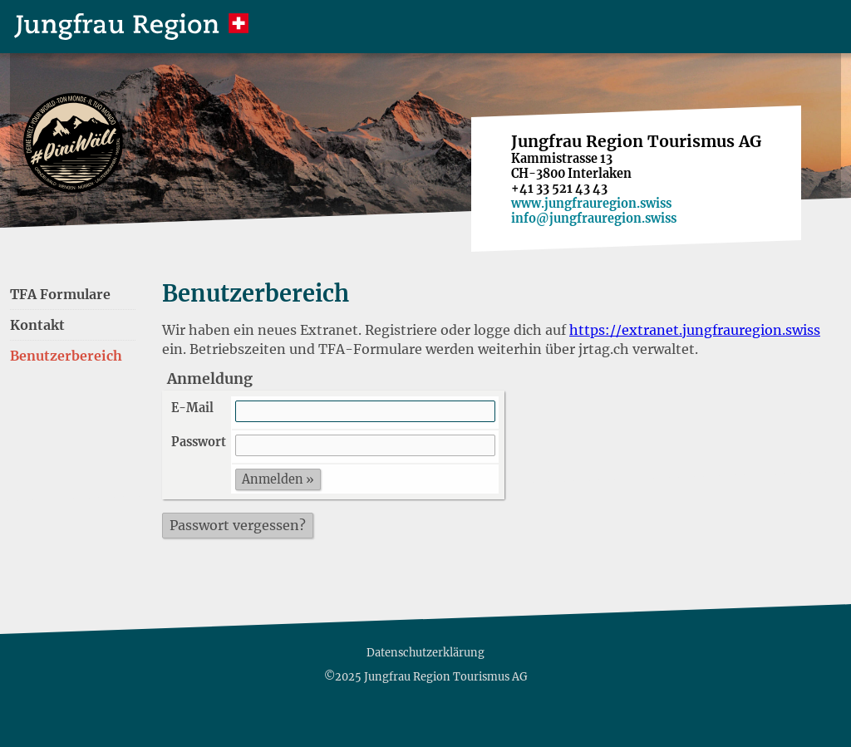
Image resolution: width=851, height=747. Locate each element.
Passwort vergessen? (238, 525)
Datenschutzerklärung (425, 652)
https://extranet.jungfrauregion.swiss (694, 330)
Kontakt (37, 325)
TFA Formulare (60, 294)
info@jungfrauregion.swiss (593, 218)
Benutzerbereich (66, 355)
